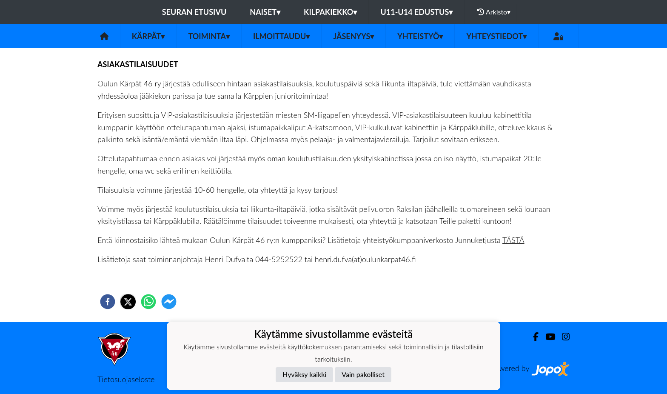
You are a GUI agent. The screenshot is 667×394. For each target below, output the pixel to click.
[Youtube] (547, 336)
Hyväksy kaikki (304, 374)
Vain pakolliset (363, 374)
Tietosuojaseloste (125, 379)
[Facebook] (532, 336)
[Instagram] (562, 336)
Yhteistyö (420, 36)
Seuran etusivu (194, 12)
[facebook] (107, 301)
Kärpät (148, 36)
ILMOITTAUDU (281, 36)
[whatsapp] (148, 301)
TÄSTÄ (513, 240)
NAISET (265, 12)
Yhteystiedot (496, 36)
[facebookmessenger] (169, 301)
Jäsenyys (353, 36)
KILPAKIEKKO (330, 12)
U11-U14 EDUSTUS (416, 12)
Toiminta (209, 36)
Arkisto (493, 12)
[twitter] (128, 301)
